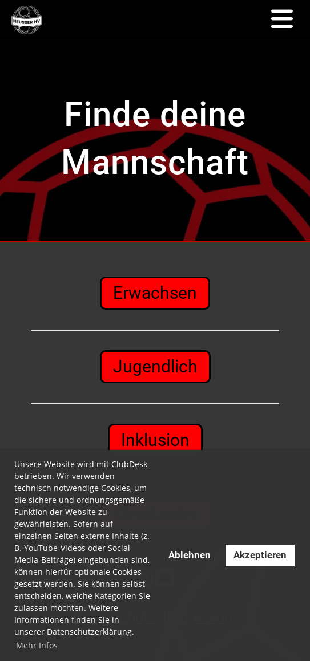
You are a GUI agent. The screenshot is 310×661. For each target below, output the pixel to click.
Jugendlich (155, 366)
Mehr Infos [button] (37, 645)
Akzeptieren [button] (260, 555)
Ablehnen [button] (189, 555)
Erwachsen (155, 293)
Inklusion (155, 440)
